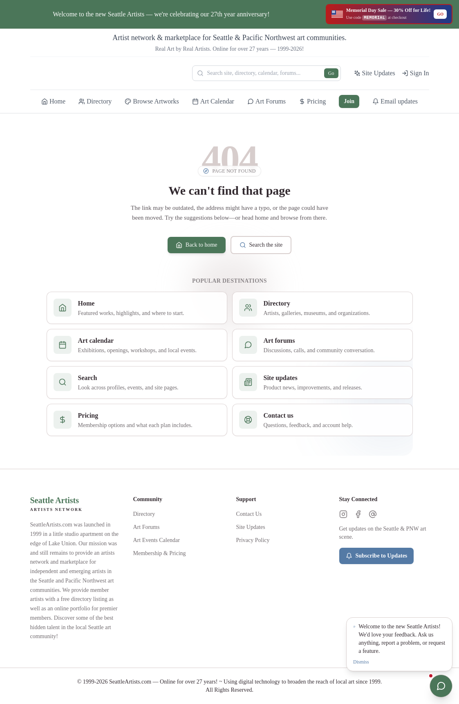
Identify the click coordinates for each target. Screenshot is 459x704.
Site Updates (250, 527)
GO (440, 14)
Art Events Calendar (156, 540)
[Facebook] (358, 514)
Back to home (196, 245)
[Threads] (373, 514)
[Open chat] (441, 686)
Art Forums (146, 527)
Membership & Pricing (159, 553)
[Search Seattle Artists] (266, 73)
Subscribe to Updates (377, 556)
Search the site (261, 245)
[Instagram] (343, 514)
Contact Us (249, 514)
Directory (144, 514)
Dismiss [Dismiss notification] (361, 662)
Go (331, 73)
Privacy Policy (253, 540)
